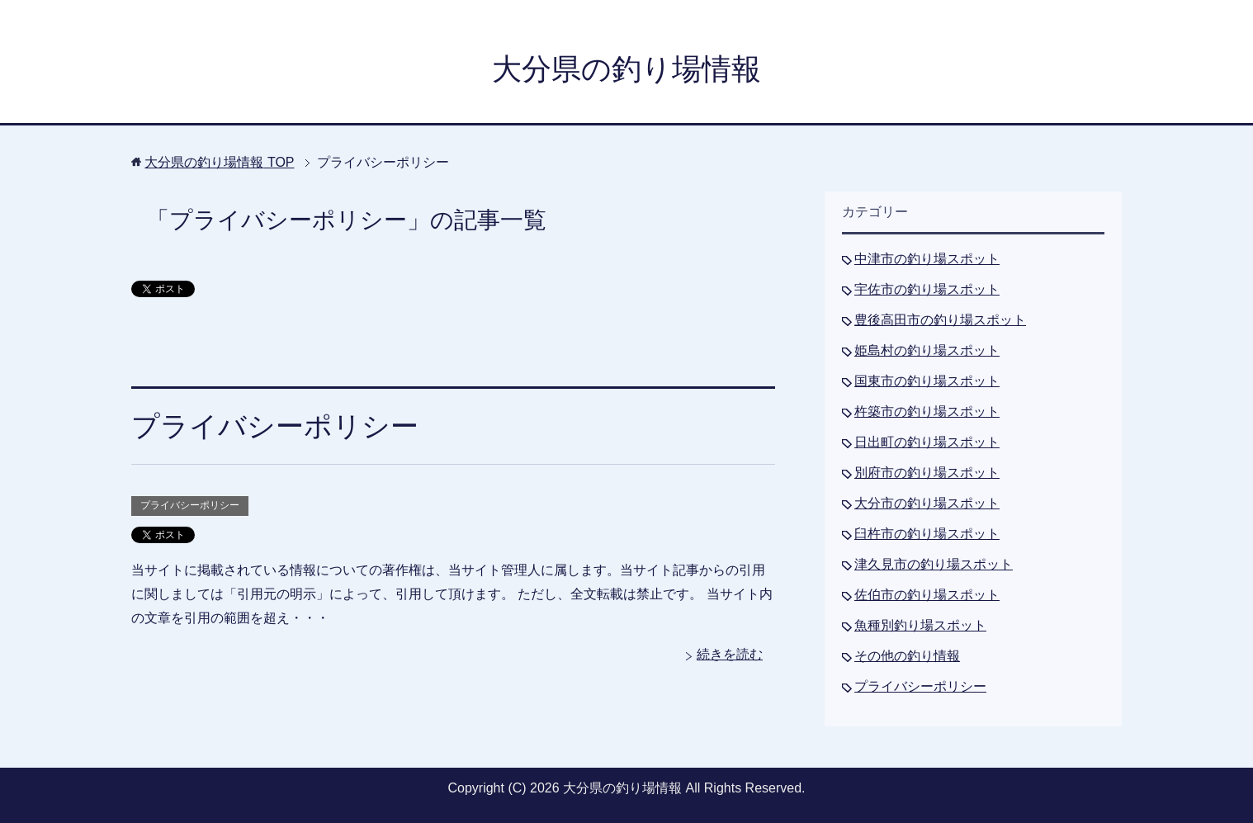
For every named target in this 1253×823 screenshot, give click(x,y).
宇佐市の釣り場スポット (927, 289)
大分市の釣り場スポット (927, 503)
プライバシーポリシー (274, 426)
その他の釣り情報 (907, 656)
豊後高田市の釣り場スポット (940, 320)
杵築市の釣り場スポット (927, 411)
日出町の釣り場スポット (927, 442)
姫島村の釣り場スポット (927, 350)
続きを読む (730, 654)
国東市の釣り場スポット (927, 381)
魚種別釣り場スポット (920, 625)
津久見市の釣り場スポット (933, 564)
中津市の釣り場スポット (927, 259)
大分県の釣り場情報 (626, 69)
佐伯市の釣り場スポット (927, 595)
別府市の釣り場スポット (927, 473)
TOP (219, 162)
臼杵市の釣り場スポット (927, 534)
